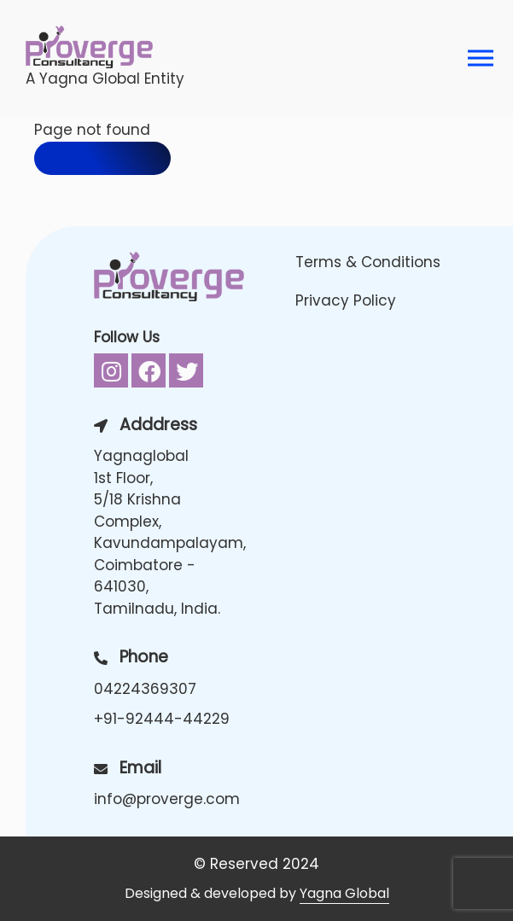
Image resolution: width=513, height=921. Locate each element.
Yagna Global (344, 893)
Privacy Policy (345, 300)
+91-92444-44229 (162, 718)
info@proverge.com (167, 799)
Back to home (102, 158)
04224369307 (145, 689)
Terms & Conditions (367, 262)
